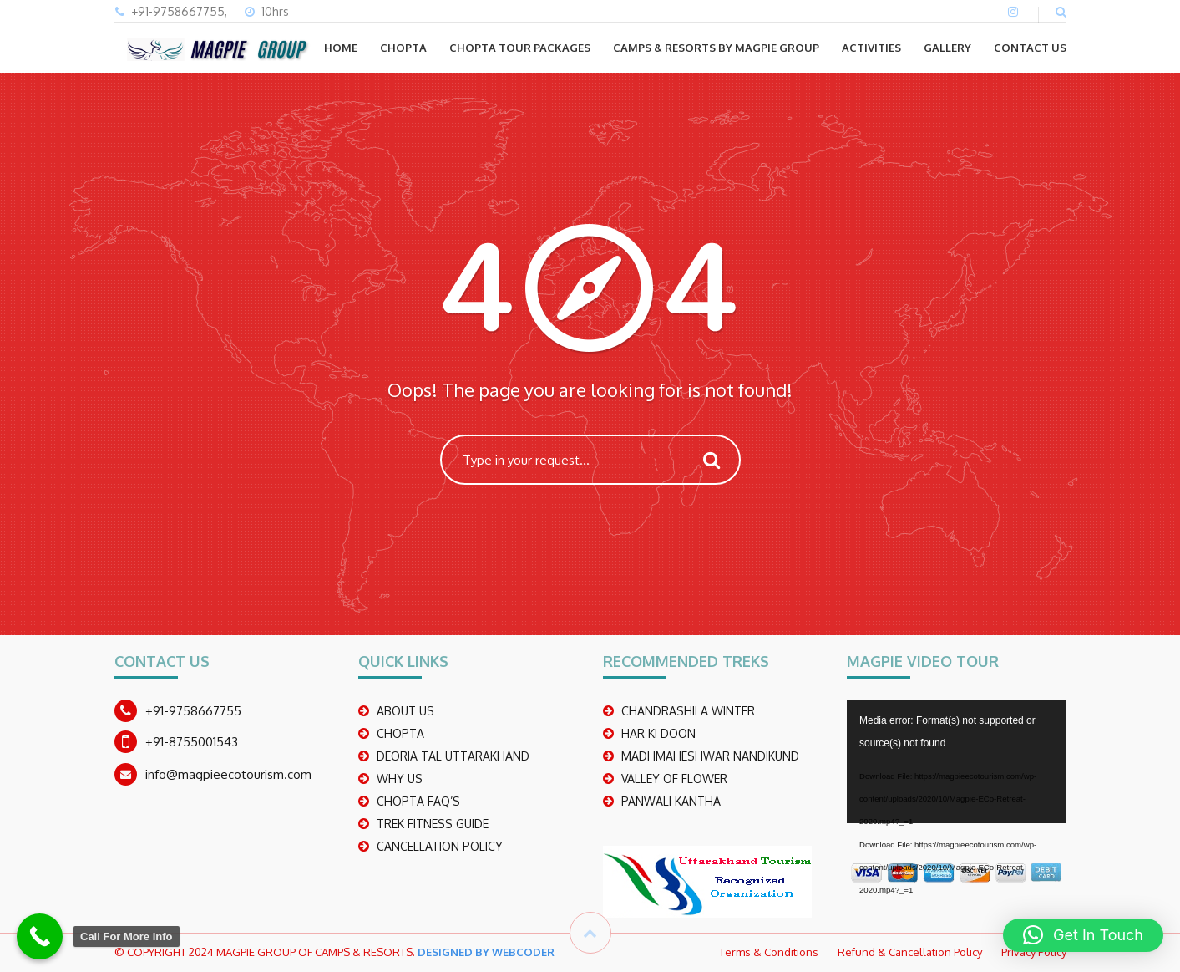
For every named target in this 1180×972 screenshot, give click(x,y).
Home (340, 47)
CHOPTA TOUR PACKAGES (519, 47)
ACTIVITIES (871, 47)
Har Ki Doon (658, 733)
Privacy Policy (1033, 952)
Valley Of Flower (674, 778)
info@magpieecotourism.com (228, 774)
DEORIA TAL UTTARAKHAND (453, 756)
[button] (1083, 935)
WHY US (400, 778)
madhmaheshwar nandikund (710, 756)
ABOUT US (405, 711)
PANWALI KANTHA (671, 801)
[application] (956, 761)
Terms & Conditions (768, 952)
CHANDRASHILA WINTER (688, 711)
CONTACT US (1030, 47)
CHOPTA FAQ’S (418, 801)
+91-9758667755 (193, 711)
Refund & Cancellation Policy (910, 952)
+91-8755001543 (191, 742)
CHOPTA (403, 47)
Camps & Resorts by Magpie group (716, 47)
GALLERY (947, 47)
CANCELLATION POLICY (440, 846)
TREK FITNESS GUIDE (433, 824)
